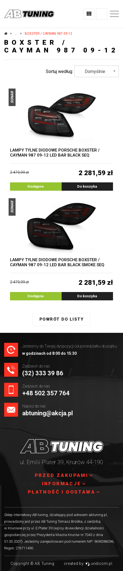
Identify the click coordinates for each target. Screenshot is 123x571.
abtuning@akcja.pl (47, 413)
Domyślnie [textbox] (95, 71)
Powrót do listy (61, 319)
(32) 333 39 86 (42, 373)
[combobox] (96, 71)
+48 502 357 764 (46, 393)
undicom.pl (99, 563)
